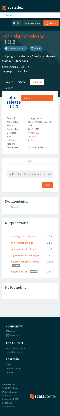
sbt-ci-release (29, 36)
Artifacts (23, 82)
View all (32, 136)
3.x (22, 67)
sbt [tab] (30, 160)
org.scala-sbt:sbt (19, 271)
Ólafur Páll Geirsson (38, 147)
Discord (12, 335)
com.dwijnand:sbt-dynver (23, 236)
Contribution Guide (15, 347)
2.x (19, 71)
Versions (37, 82)
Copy (47, 184)
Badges (9, 88)
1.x (25, 71)
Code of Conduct (14, 368)
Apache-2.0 (33, 132)
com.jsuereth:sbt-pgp (22, 242)
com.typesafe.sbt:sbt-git (23, 248)
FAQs (8, 364)
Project (9, 82)
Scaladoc (15, 207)
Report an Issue (14, 351)
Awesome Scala (32, 23)
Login (51, 23)
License (9, 372)
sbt (5, 36)
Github (11, 331)
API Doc (17, 23)
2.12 (29, 67)
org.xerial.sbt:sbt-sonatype (25, 255)
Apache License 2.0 (15, 48)
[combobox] (37, 98)
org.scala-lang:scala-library (25, 261)
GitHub (36, 48)
